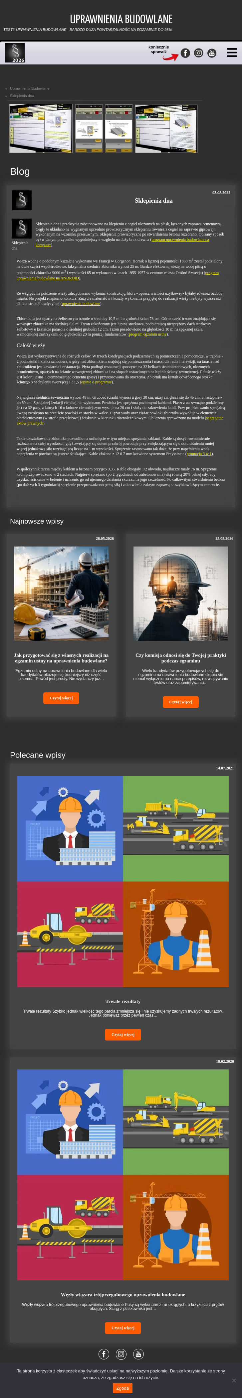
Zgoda (122, 1388)
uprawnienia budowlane (81, 303)
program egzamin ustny (147, 334)
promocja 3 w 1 (199, 453)
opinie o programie (96, 382)
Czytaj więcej (61, 698)
